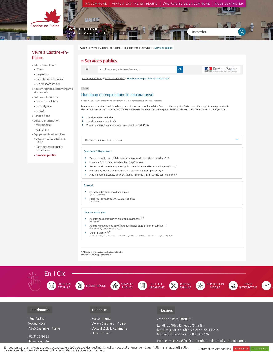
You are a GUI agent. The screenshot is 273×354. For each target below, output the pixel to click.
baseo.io (107, 255)
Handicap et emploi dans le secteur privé (148, 78)
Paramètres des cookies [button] (215, 348)
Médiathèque (43, 124)
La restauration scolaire (50, 79)
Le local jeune (44, 106)
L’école (40, 69)
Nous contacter (229, 3)
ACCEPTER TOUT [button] (259, 348)
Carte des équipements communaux (49, 148)
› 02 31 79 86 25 (38, 336)
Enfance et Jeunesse (46, 97)
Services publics (46, 155)
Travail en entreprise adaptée (102, 121)
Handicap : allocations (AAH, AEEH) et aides (112, 198)
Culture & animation (46, 120)
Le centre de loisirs (47, 101)
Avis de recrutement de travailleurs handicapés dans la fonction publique (128, 225)
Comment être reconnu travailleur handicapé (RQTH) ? (117, 162)
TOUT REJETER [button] (241, 348)
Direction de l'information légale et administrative (103, 252)
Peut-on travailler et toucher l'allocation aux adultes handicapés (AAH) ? (126, 170)
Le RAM (40, 111)
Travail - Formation (114, 78)
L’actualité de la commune (186, 3)
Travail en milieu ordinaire (100, 117)
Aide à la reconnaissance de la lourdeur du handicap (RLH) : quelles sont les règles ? (133, 174)
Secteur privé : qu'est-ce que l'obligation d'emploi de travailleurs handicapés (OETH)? (133, 166)
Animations (42, 129)
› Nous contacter (38, 341)
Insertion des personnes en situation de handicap (116, 219)
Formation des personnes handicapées (109, 192)
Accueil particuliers (92, 78)
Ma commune (96, 3)
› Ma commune (100, 318)
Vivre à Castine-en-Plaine (135, 3)
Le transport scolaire (48, 84)
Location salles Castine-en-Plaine (52, 140)
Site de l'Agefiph (99, 232)
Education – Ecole (45, 65)
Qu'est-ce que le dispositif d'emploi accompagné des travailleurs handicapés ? (129, 158)
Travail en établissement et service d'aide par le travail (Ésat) (118, 125)
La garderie (42, 74)
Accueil (84, 47)
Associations (42, 115)
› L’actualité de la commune (108, 328)
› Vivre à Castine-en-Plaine (108, 323)
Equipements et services (49, 134)
